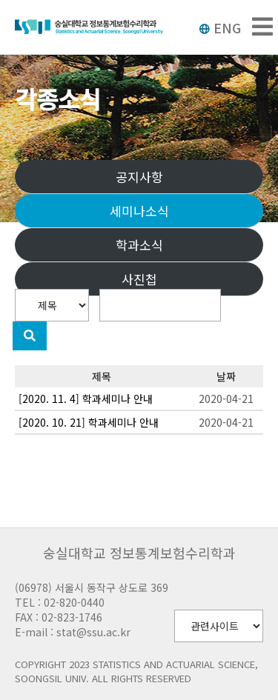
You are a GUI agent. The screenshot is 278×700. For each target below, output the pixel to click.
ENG (220, 27)
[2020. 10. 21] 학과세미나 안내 (89, 422)
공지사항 (139, 176)
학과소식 (139, 245)
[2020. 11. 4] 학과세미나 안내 (86, 398)
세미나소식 (139, 210)
